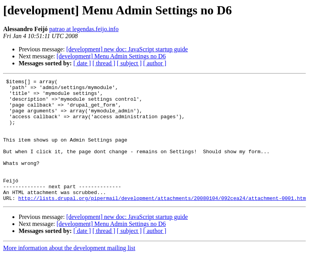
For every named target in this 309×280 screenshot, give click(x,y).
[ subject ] (129, 63)
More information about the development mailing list (69, 272)
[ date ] (82, 63)
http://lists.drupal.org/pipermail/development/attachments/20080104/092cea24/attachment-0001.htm (162, 222)
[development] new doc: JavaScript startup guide (127, 49)
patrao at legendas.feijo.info (84, 29)
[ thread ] (103, 63)
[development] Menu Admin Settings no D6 (111, 56)
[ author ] (155, 63)
